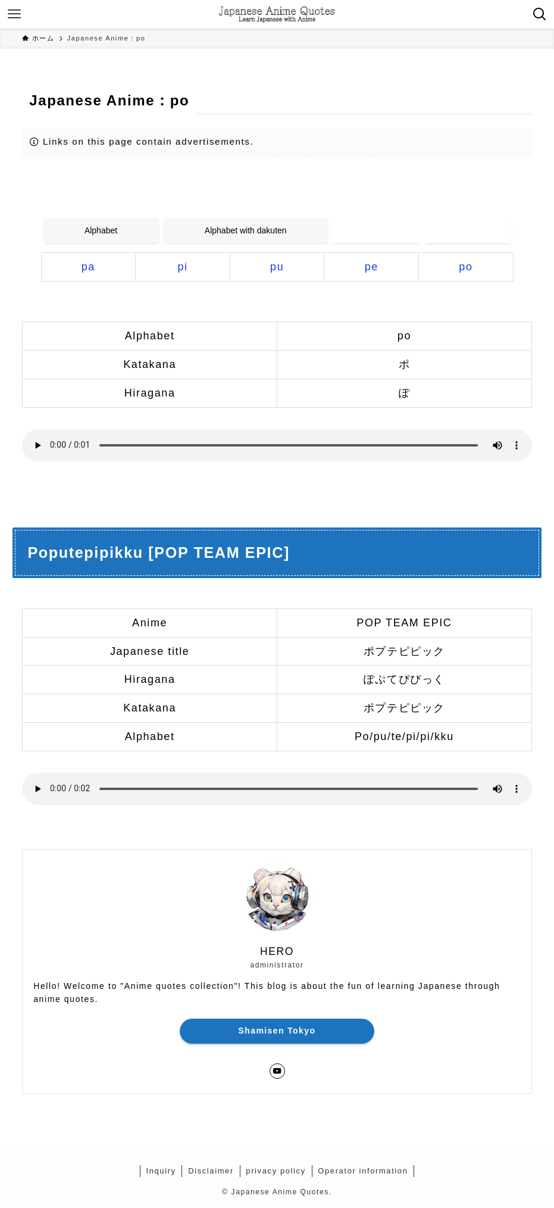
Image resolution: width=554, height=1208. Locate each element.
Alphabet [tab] (100, 230)
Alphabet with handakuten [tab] (422, 230)
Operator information (363, 1170)
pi (182, 267)
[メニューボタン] (14, 14)
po (465, 267)
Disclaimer (211, 1170)
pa (88, 267)
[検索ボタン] (539, 14)
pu (277, 267)
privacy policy (275, 1170)
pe (371, 267)
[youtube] (277, 1071)
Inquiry (161, 1170)
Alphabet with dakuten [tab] (246, 230)
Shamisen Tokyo (277, 1030)
